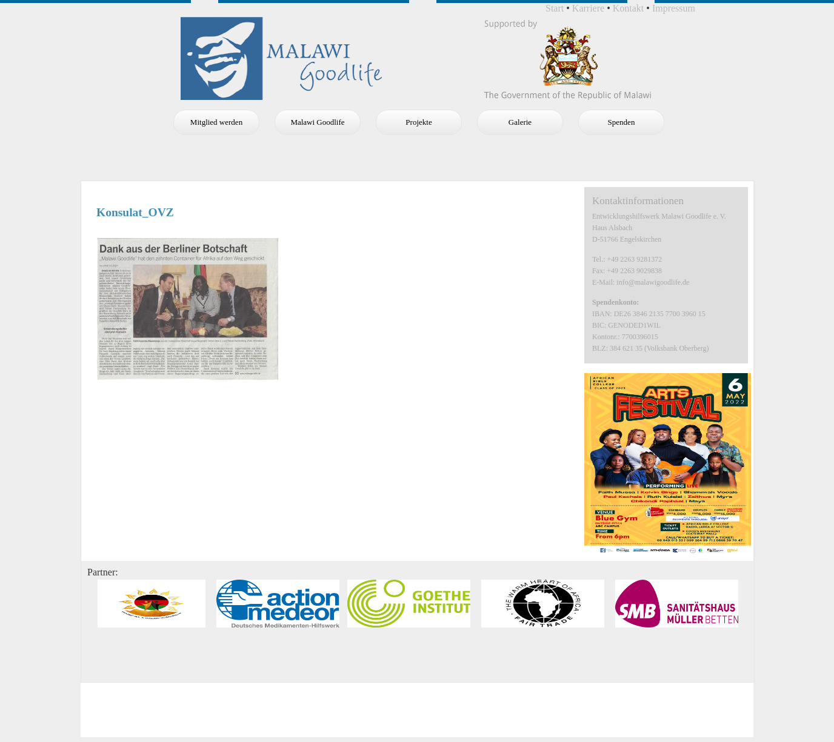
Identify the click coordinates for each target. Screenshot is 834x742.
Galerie (520, 122)
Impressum (673, 8)
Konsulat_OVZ (135, 212)
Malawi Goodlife (317, 122)
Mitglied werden (216, 122)
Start (554, 8)
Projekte (418, 122)
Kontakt (628, 8)
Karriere (588, 8)
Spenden (621, 122)
